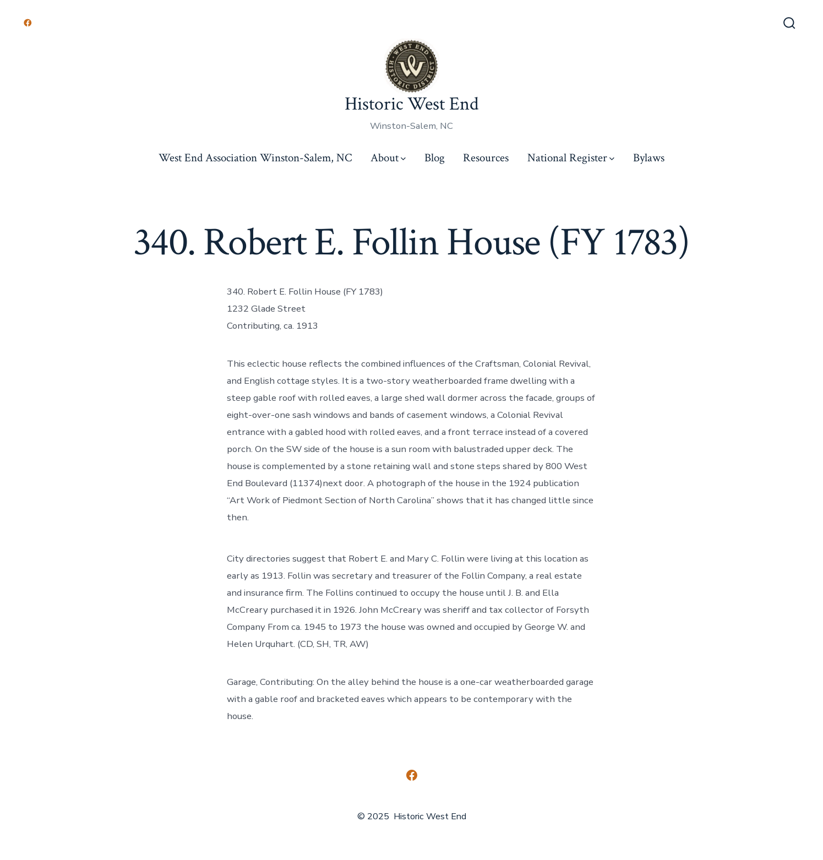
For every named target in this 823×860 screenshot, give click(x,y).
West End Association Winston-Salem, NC (255, 157)
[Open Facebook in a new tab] (28, 23)
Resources (486, 157)
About (388, 157)
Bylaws (648, 157)
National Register (570, 157)
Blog (434, 157)
